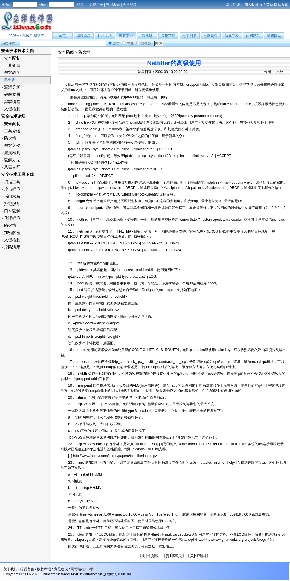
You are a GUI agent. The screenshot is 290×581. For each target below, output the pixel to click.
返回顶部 (150, 555)
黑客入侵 (12, 145)
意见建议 (61, 569)
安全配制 (12, 58)
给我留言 (27, 569)
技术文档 (105, 36)
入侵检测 (12, 109)
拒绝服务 (12, 203)
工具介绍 (12, 65)
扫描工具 (12, 182)
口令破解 (12, 211)
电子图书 (189, 36)
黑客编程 (12, 101)
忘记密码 (113, 5)
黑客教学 (12, 72)
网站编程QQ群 (82, 569)
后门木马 (12, 196)
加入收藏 (251, 5)
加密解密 (12, 232)
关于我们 (10, 569)
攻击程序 (12, 189)
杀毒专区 (12, 167)
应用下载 (168, 36)
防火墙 (9, 80)
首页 (62, 36)
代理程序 (12, 218)
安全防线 (66, 52)
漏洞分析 (12, 87)
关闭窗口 (198, 555)
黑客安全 (126, 36)
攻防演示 (12, 247)
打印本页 (174, 555)
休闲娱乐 (253, 36)
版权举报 (44, 569)
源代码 (147, 36)
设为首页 (266, 5)
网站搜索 (281, 5)
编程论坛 (83, 36)
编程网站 (274, 36)
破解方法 (12, 160)
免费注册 (96, 5)
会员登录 (130, 5)
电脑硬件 (210, 36)
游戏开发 (232, 36)
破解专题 (12, 94)
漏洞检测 (12, 152)
